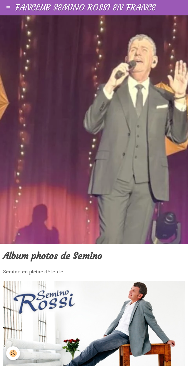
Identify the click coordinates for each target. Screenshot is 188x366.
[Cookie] (13, 353)
